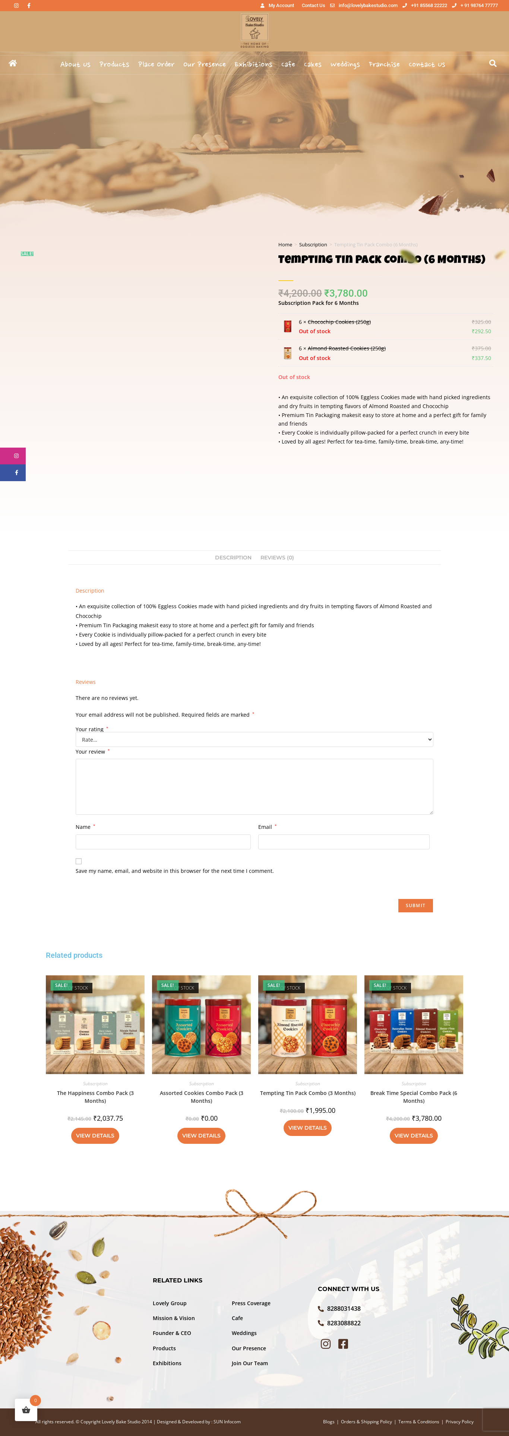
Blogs (329, 1421)
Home (285, 244)
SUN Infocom (227, 1421)
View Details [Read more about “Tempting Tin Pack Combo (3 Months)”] (307, 1127)
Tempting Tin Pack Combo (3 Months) (307, 1092)
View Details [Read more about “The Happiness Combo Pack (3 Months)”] (95, 1135)
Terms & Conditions (418, 1421)
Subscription (313, 244)
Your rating (92, 729)
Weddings (345, 65)
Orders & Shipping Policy (366, 1421)
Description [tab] (233, 557)
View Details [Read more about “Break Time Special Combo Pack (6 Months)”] (414, 1135)
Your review (93, 751)
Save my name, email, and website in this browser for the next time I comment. (175, 870)
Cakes (313, 65)
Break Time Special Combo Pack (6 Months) (413, 1096)
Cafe (288, 65)
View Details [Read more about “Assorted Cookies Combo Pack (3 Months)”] (201, 1135)
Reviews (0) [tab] (277, 557)
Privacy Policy (460, 1421)
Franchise (384, 65)
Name (85, 826)
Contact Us (427, 65)
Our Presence (204, 65)
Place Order (156, 65)
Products (114, 65)
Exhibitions (253, 65)
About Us (75, 65)
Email (267, 826)
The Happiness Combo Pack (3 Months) (95, 1096)
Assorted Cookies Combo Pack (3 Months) (201, 1096)
